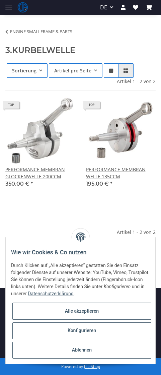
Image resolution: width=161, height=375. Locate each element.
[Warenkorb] (149, 7)
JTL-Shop (92, 366)
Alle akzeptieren (82, 311)
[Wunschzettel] (135, 7)
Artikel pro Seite (72, 70)
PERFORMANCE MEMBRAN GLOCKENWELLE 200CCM (35, 173)
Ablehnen (82, 350)
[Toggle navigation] (8, 4)
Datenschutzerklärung (50, 293)
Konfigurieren (82, 330)
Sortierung (24, 70)
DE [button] (103, 7)
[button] (123, 7)
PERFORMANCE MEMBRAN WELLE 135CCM (116, 173)
